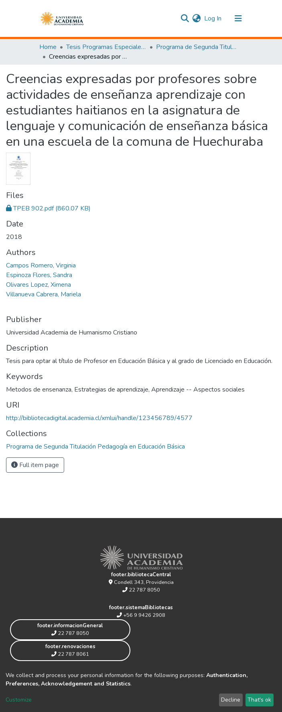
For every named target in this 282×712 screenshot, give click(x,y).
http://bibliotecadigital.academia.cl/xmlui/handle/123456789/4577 (99, 418)
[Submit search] (185, 18)
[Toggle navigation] (238, 18)
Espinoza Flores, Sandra (39, 275)
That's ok (259, 700)
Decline (230, 700)
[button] (197, 18)
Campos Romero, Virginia (41, 265)
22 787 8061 (70, 654)
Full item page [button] (35, 465)
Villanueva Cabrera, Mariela (43, 294)
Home (48, 47)
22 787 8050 (141, 590)
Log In (213, 18)
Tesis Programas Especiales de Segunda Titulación (106, 47)
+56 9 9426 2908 (141, 615)
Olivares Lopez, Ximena (38, 284)
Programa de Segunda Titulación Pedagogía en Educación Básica (196, 47)
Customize (19, 700)
